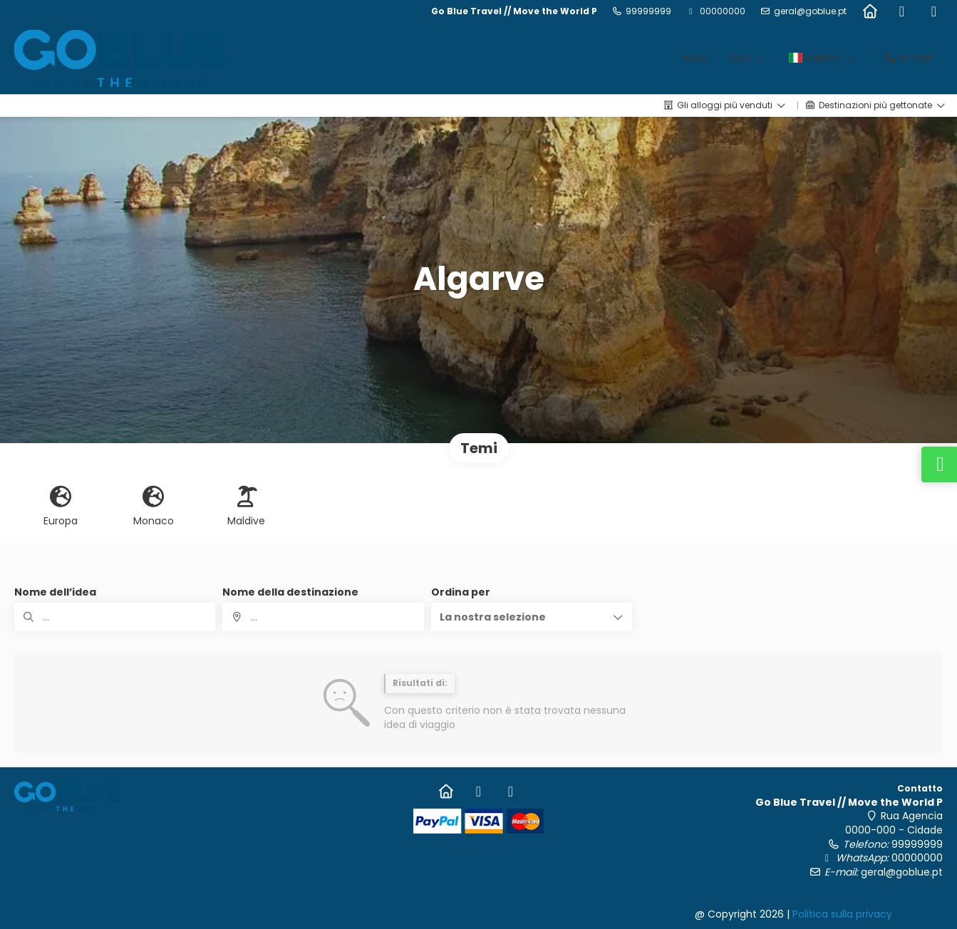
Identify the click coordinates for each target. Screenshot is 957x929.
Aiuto (695, 58)
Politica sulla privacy (842, 914)
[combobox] (322, 617)
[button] (531, 617)
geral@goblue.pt (810, 11)
